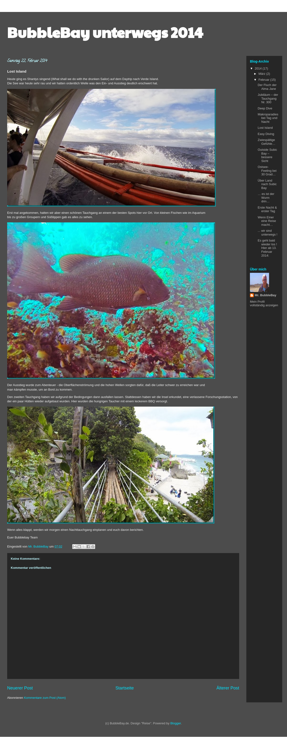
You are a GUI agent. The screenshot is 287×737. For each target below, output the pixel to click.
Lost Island (265, 127)
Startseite (125, 688)
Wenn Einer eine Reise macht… (267, 220)
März (262, 73)
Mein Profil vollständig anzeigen (264, 303)
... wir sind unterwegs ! (267, 232)
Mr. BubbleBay (265, 295)
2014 (259, 68)
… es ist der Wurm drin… (266, 197)
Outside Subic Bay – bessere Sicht (267, 155)
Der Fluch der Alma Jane (267, 87)
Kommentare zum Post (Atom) (45, 697)
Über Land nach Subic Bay (267, 184)
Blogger (175, 723)
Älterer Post (227, 688)
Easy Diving (266, 134)
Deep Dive (265, 108)
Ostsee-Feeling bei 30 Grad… (267, 170)
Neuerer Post (20, 688)
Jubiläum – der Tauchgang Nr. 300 (268, 98)
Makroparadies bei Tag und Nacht (268, 118)
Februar (264, 79)
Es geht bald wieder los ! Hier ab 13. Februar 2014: (267, 248)
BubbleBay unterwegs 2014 (105, 32)
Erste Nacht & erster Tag (267, 209)
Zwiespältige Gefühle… (266, 141)
